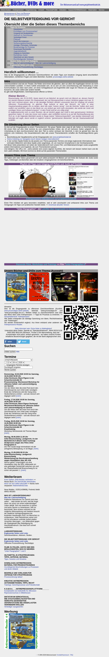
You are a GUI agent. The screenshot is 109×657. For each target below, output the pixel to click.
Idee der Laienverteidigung (15, 498)
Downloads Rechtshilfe (22, 49)
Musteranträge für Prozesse (24, 47)
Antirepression (18, 10)
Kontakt (59, 655)
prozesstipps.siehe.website (63, 77)
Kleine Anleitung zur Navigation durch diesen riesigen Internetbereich (33, 139)
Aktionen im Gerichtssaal (23, 35)
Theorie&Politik (51, 10)
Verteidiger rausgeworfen (13, 607)
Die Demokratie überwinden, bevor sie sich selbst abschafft (20, 483)
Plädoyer (17, 39)
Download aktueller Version (59, 205)
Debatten (62, 10)
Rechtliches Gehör (21, 55)
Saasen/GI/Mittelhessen (77, 10)
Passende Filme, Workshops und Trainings (36, 264)
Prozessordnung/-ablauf (13, 577)
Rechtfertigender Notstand (23, 59)
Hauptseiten (18, 29)
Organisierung (31, 10)
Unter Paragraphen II (75, 264)
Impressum (65, 655)
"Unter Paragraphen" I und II (15, 551)
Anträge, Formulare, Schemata (25, 45)
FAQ (71, 655)
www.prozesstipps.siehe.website (16, 311)
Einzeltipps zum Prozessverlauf (25, 31)
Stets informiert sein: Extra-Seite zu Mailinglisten (33, 329)
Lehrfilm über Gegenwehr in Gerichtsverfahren (64, 209)
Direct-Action (6, 10)
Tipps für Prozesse (23, 13)
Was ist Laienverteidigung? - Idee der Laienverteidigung (35, 63)
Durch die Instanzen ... (22, 41)
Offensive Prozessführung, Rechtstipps (28, 67)
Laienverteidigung (23, 15)
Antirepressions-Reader (13, 325)
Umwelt (41, 10)
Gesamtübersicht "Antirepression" (17, 317)
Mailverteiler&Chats (20, 486)
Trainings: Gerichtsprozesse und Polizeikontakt (22, 585)
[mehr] (18, 396)
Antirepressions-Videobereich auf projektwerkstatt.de (51, 199)
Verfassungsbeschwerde (23, 43)
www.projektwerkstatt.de (62, 137)
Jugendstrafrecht (20, 51)
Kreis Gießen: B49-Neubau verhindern (18, 480)
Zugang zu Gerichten (22, 53)
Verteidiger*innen (20, 37)
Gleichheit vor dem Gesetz (24, 57)
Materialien (92, 10)
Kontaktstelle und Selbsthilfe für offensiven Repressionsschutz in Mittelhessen (20, 592)
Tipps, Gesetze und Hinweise (15, 559)
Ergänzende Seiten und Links (16, 533)
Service (101, 10)
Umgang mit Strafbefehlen (23, 33)
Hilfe (17, 352)
